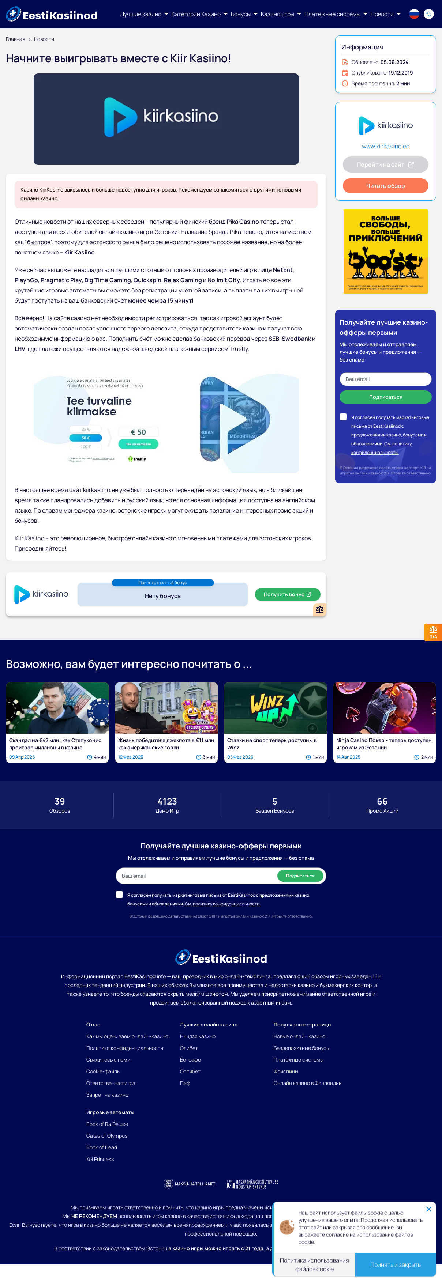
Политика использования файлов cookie (314, 1264)
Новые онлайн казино (299, 1036)
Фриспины (286, 1071)
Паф (185, 1082)
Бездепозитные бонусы (302, 1047)
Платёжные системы (298, 1059)
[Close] (428, 1209)
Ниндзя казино (198, 1036)
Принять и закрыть (395, 1264)
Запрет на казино (107, 1094)
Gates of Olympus (106, 1135)
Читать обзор (385, 186)
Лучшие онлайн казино (209, 1024)
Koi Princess (100, 1159)
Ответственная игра (110, 1082)
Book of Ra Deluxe (107, 1123)
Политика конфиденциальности (124, 1047)
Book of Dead (101, 1147)
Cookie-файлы (103, 1071)
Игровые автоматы (110, 1112)
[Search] (429, 14)
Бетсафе (190, 1059)
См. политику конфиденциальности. (223, 904)
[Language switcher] (414, 14)
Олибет (189, 1047)
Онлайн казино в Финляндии (308, 1082)
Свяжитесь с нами (108, 1059)
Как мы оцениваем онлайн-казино (127, 1036)
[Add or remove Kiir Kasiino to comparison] (319, 609)
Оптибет (190, 1071)
